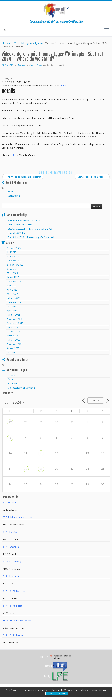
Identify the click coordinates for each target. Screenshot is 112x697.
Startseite (7, 43)
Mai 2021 (11, 306)
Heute (95, 400)
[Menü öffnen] (106, 30)
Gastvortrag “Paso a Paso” (92, 176)
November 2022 (14, 281)
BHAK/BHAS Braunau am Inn (16, 620)
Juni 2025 (11, 252)
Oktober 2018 (14, 331)
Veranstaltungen (22, 43)
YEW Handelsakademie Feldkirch (23, 176)
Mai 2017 (11, 352)
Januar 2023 (13, 277)
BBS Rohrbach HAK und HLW (17, 517)
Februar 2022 (13, 298)
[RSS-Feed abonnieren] (6, 30)
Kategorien (13, 383)
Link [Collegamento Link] (12, 155)
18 (25, 469)
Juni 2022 (11, 285)
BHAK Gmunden (10, 546)
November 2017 (14, 344)
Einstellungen (57, 693)
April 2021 (12, 310)
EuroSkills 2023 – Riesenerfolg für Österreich (31, 237)
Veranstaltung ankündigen (21, 387)
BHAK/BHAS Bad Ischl (14, 591)
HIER (63, 85)
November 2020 (14, 319)
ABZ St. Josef (9, 502)
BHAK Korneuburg (11, 561)
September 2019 (15, 323)
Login (10, 191)
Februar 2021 (13, 314)
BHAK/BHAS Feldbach (13, 635)
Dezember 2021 (14, 302)
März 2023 (12, 273)
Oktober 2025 (14, 248)
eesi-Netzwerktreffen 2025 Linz (25, 220)
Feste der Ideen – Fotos (20, 224)
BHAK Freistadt (10, 532)
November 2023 (14, 260)
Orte (10, 379)
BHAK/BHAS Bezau (12, 605)
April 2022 (12, 289)
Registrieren (13, 195)
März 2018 (12, 335)
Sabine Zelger (36, 65)
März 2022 (12, 294)
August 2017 (13, 348)
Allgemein (38, 43)
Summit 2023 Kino (17, 233)
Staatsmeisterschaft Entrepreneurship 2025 (30, 228)
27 (10, 422)
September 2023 (15, 264)
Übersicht (13, 375)
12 (41, 453)
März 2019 (12, 327)
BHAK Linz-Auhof (11, 576)
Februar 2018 (13, 339)
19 (41, 469)
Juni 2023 (11, 269)
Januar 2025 (13, 256)
